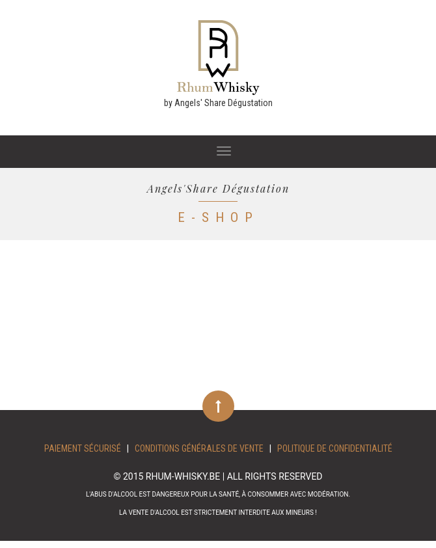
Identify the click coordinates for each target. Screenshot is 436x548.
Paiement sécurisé (82, 448)
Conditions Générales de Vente (199, 448)
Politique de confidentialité (334, 448)
